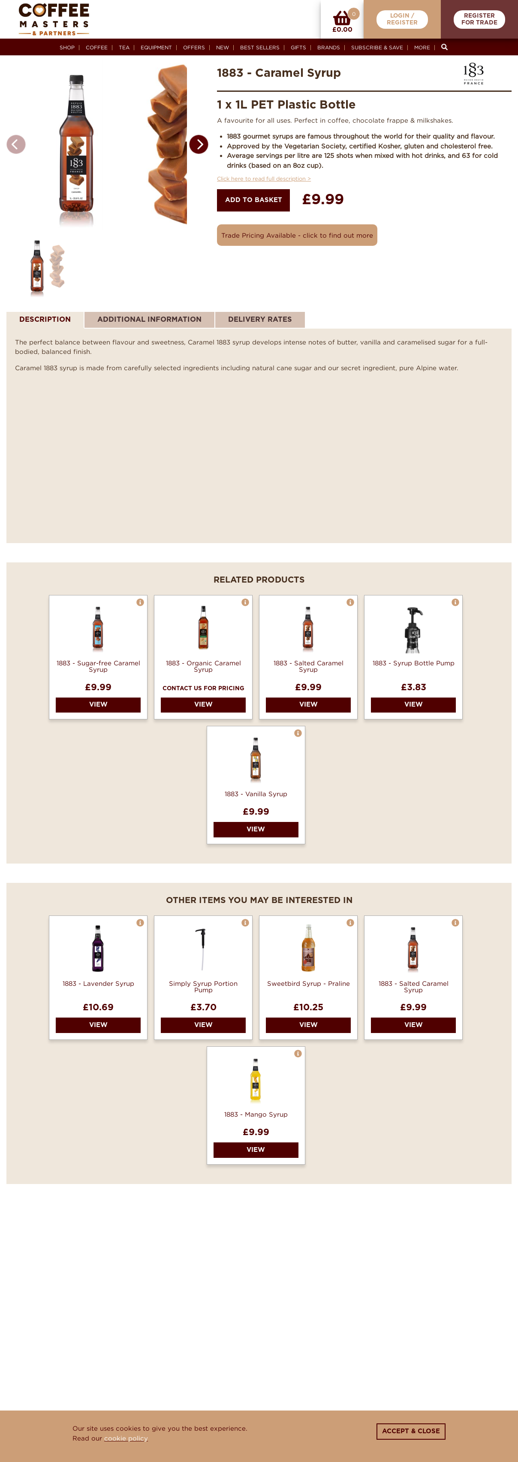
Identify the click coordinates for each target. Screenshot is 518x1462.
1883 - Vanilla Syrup (256, 834)
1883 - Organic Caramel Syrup (203, 706)
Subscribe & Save (377, 47)
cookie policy (126, 1438)
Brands (328, 47)
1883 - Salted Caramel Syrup (308, 706)
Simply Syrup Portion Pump (203, 1026)
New (222, 47)
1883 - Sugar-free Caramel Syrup (98, 706)
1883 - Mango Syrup (256, 1154)
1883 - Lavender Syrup (98, 1023)
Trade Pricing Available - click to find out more (297, 235)
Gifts (298, 47)
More (422, 47)
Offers (194, 47)
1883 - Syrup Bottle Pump (414, 703)
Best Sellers (260, 47)
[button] (198, 144)
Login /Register (402, 19)
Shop (67, 47)
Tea (124, 47)
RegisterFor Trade (479, 19)
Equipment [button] (156, 47)
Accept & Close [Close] (411, 1431)
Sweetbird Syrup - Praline (308, 1023)
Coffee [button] (97, 47)
